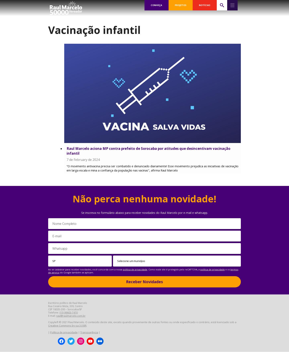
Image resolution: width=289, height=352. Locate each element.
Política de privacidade (64, 332)
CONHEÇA (156, 5)
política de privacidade (135, 269)
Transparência (89, 332)
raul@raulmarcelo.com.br (70, 316)
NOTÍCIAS (204, 5)
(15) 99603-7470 (68, 313)
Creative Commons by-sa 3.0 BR (67, 326)
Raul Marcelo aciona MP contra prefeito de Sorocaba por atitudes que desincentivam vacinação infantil (148, 151)
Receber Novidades (144, 282)
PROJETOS (180, 5)
